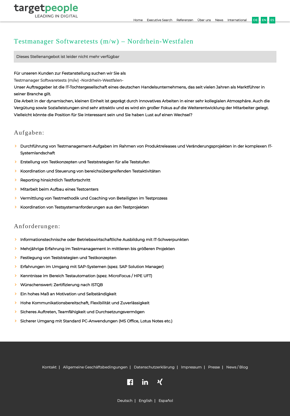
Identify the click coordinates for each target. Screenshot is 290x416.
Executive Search (152, 10)
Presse (214, 367)
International (235, 10)
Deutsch (124, 401)
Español (166, 401)
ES (272, 10)
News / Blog (237, 367)
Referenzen (180, 10)
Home (130, 10)
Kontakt (49, 367)
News (216, 10)
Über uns (200, 10)
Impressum (191, 367)
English (145, 401)
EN (263, 10)
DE (254, 10)
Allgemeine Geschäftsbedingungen (95, 367)
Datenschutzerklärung (154, 367)
